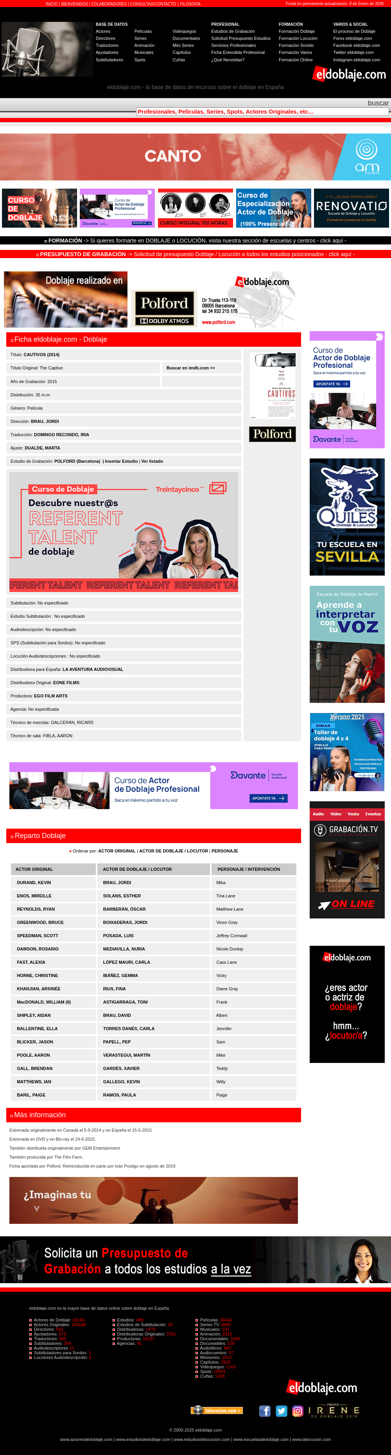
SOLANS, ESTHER (122, 895)
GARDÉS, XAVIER (121, 1068)
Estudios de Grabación (233, 31)
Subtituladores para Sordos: (59, 1352)
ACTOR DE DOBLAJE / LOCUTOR (174, 851)
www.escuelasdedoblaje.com (261, 1439)
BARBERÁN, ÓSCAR (124, 909)
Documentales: (213, 1338)
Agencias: (125, 1343)
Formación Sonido (296, 45)
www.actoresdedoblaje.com (86, 1439)
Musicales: (209, 1329)
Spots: (204, 1371)
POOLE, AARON (33, 1055)
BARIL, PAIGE (31, 1095)
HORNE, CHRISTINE (37, 975)
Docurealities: (212, 1343)
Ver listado (152, 461)
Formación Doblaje (297, 31)
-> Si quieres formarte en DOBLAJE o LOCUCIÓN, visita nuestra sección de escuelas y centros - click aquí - (196, 240)
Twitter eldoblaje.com (354, 52)
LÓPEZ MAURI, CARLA (126, 962)
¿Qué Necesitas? (227, 59)
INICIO (52, 4)
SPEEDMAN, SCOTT (37, 935)
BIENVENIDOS (75, 4)
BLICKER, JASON (35, 1042)
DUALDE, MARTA (42, 448)
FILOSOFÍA (190, 4)
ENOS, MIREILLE (34, 895)
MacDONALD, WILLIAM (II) (44, 1002)
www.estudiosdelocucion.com (202, 1439)
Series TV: (208, 1324)
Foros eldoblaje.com (353, 38)
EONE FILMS (66, 682)
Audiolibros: (210, 1348)
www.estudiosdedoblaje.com (143, 1439)
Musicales (144, 52)
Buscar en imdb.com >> (190, 368)
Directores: (42, 1329)
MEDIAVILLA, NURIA (124, 949)
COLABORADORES (109, 4)
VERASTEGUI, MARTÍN (126, 1055)
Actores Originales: (50, 1324)
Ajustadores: (44, 1334)
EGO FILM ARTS (51, 696)
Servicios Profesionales (233, 45)
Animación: (209, 1334)
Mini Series (183, 45)
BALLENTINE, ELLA (37, 1028)
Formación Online (296, 59)
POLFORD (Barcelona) (77, 461)
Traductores (107, 45)
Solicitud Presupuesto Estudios (241, 38)
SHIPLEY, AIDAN (33, 1015)
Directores (105, 38)
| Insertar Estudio (120, 461)
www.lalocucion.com (311, 1439)
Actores (103, 31)
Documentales (186, 38)
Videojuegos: (211, 1366)
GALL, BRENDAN (34, 1068)
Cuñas (178, 59)
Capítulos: (208, 1362)
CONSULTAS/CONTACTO (153, 4)
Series (141, 38)
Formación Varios (295, 52)
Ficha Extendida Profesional (238, 52)
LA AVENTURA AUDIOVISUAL (93, 669)
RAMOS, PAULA (119, 1095)
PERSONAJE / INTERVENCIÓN (249, 869)
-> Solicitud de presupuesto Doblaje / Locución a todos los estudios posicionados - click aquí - (195, 254)
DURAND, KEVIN (34, 882)
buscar (378, 103)
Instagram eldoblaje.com (357, 59)
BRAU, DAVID (117, 1015)
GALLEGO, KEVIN (121, 1081)
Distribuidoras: (129, 1329)
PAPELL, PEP (117, 1042)
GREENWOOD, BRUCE (40, 922)
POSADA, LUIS (118, 935)
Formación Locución (298, 38)
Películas (143, 31)
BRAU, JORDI (45, 421)
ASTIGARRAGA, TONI (125, 1002)
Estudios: (124, 1320)
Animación (144, 45)
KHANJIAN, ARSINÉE (38, 988)
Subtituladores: (46, 1343)
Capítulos (181, 52)
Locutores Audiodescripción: (59, 1357)
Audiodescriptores (49, 1348)
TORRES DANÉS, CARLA (129, 1028)
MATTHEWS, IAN (34, 1081)
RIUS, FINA (114, 988)
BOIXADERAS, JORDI (125, 922)
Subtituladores (109, 59)
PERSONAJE (225, 851)
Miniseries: (209, 1357)
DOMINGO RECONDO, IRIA (61, 434)
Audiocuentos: (212, 1352)
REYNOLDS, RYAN (36, 909)
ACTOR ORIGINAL (117, 851)
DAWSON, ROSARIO (38, 949)
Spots (140, 59)
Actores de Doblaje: (51, 1320)
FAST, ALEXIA (31, 962)
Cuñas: (205, 1376)
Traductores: (44, 1338)
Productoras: (128, 1338)
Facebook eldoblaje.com (357, 45)
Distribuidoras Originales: (140, 1334)
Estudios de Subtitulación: (140, 1324)
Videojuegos (184, 31)
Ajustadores (107, 52)
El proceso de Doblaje (355, 31)
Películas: (208, 1320)
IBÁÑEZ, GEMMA (120, 975)
